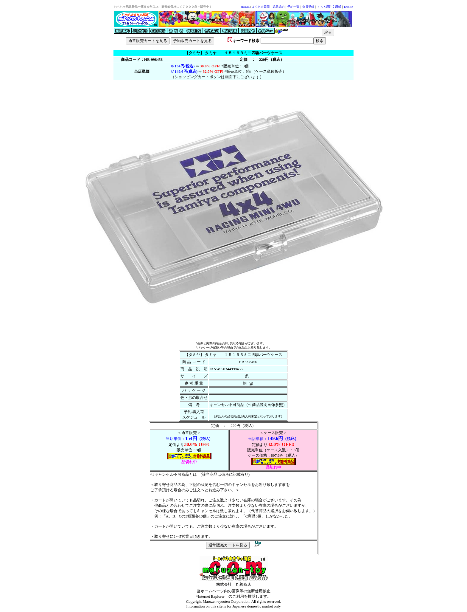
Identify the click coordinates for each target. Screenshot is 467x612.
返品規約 (278, 6)
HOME (245, 6)
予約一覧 (293, 6)
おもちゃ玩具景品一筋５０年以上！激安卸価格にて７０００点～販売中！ (163, 6)
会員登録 (308, 6)
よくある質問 (261, 6)
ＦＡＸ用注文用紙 (329, 6)
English (348, 6)
